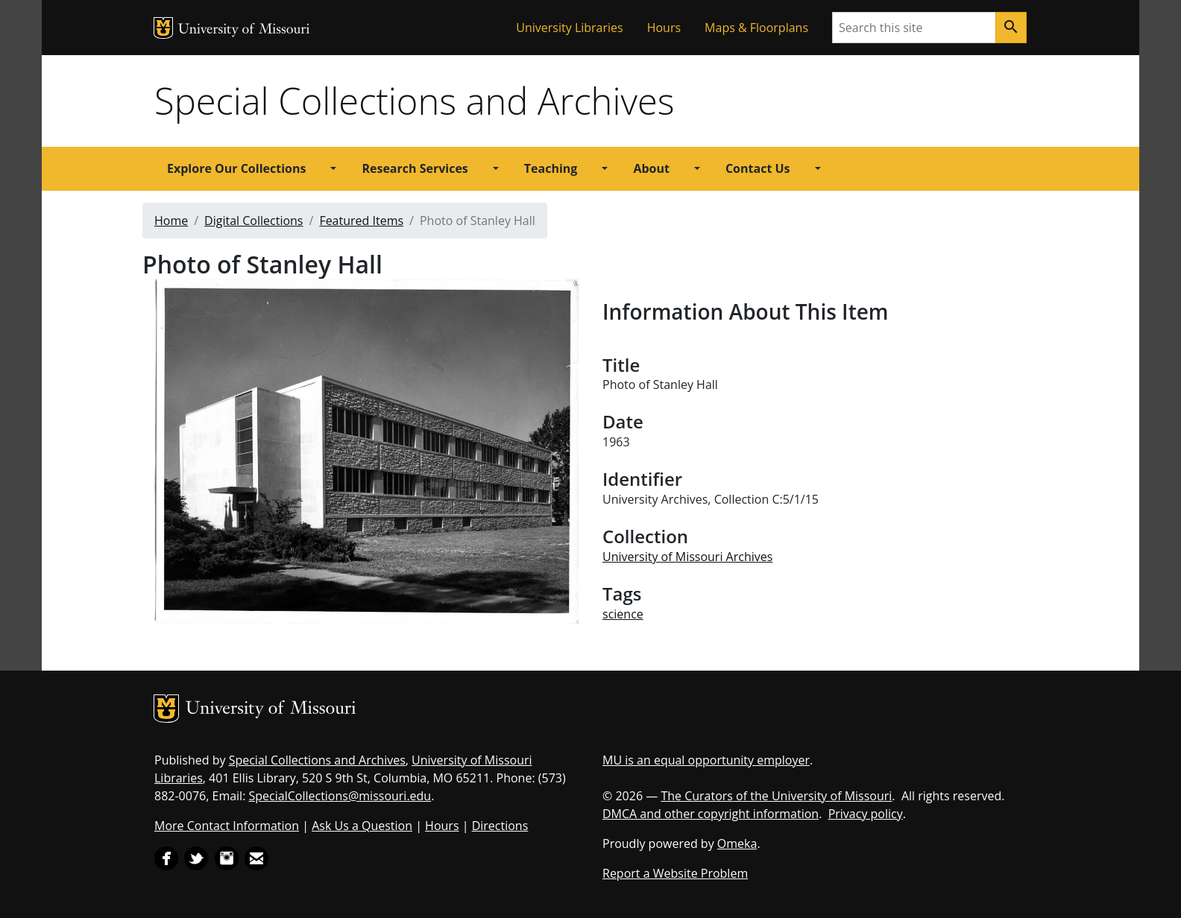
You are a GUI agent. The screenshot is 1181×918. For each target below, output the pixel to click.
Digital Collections (253, 220)
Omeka (737, 843)
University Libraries (569, 27)
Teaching (551, 168)
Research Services (414, 168)
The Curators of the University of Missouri (776, 796)
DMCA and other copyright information (710, 813)
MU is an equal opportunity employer (706, 760)
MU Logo (163, 28)
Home (171, 220)
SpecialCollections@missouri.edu (340, 796)
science (622, 614)
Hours (664, 27)
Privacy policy (865, 813)
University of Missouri (244, 30)
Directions (500, 825)
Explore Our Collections (236, 168)
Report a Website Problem (675, 873)
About (651, 168)
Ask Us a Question (362, 825)
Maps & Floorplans (756, 27)
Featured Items (361, 220)
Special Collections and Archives (414, 100)
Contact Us (757, 168)
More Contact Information (226, 825)
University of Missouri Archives (687, 556)
